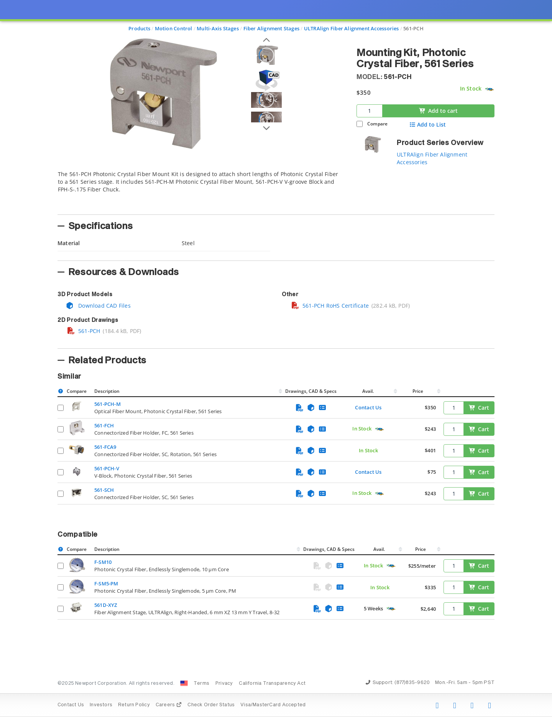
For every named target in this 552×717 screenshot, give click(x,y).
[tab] (201, 190)
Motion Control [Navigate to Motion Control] (173, 28)
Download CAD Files (98, 305)
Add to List (427, 124)
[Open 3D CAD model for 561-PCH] (266, 80)
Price (417, 391)
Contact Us (368, 407)
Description (107, 391)
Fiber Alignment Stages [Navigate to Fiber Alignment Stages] (271, 28)
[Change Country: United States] (184, 683)
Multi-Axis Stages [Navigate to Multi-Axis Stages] (218, 28)
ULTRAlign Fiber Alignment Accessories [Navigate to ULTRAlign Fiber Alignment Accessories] (351, 28)
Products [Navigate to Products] (139, 28)
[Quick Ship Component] (489, 89)
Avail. (368, 391)
